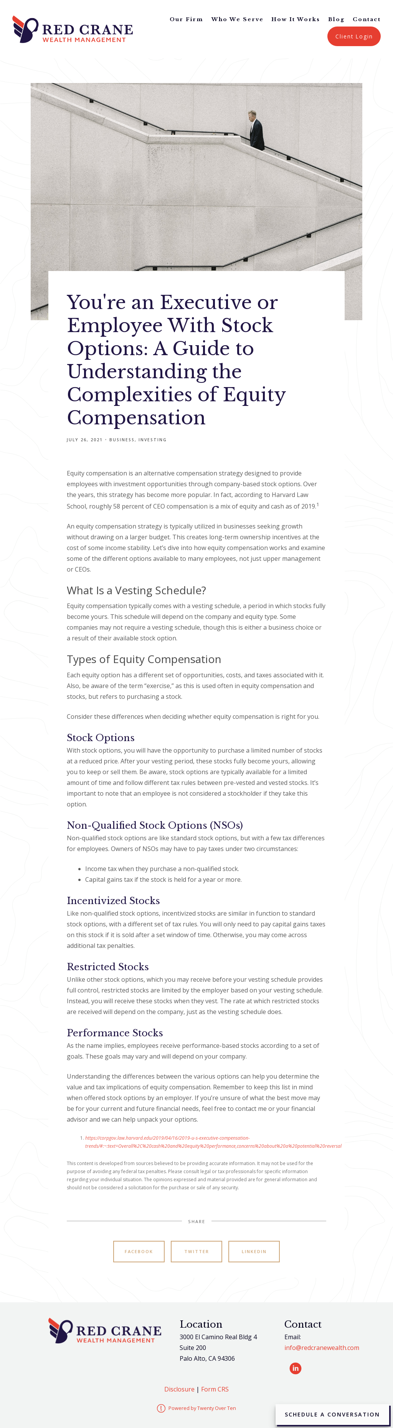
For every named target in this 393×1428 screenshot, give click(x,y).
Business (122, 439)
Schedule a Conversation (332, 1414)
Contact (367, 19)
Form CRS (215, 1389)
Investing (153, 439)
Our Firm (186, 19)
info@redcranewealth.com (321, 1347)
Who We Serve (237, 19)
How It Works (295, 19)
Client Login (354, 36)
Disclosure (179, 1389)
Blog (336, 19)
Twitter (196, 1251)
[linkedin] (295, 1368)
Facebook (139, 1251)
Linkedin (254, 1251)
